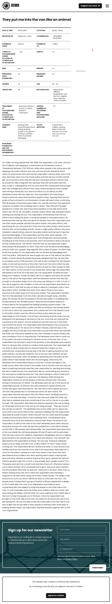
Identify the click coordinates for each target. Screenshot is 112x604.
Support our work (89, 5)
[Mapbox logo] (81, 71)
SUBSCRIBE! (97, 567)
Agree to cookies (56, 595)
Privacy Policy (71, 559)
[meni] (107, 5)
